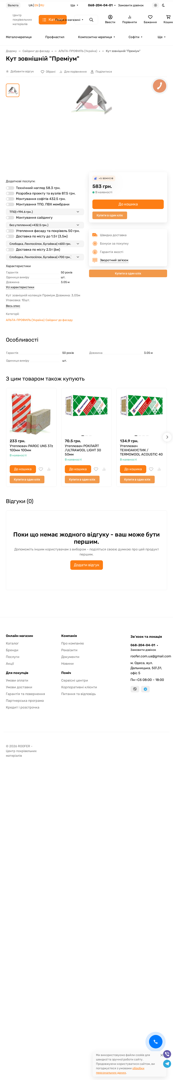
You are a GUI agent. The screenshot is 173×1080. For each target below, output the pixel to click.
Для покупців (17, 673)
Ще (73, 5)
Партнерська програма (25, 701)
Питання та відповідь (78, 694)
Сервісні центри (74, 680)
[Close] (162, 1055)
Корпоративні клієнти (79, 687)
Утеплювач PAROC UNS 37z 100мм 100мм (31, 448)
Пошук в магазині (67, 20)
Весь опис (13, 306)
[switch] (10, 188)
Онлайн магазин (19, 636)
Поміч (66, 673)
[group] (91, 128)
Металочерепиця (19, 37)
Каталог (12, 643)
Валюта (13, 5)
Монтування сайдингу (34, 218)
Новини (67, 664)
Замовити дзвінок (131, 5)
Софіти (134, 37)
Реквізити (69, 650)
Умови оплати (17, 680)
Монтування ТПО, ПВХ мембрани (42, 204)
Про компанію (72, 643)
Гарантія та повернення (25, 694)
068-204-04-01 (100, 5)
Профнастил (54, 37)
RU (42, 5)
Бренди (12, 650)
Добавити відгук (22, 71)
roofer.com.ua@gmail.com (148, 656)
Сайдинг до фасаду (59, 320)
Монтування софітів (41, 199)
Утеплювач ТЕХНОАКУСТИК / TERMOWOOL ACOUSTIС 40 (141, 450)
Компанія (69, 636)
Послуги (12, 657)
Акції (10, 664)
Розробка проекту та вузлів (46, 193)
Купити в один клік (110, 215)
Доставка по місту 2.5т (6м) (38, 250)
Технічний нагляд (38, 188)
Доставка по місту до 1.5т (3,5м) (42, 236)
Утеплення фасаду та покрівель (48, 231)
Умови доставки (19, 687)
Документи (70, 657)
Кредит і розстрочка (22, 707)
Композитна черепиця (95, 37)
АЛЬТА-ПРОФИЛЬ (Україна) (25, 320)
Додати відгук (86, 565)
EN (36, 5)
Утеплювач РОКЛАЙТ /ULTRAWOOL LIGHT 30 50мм (83, 450)
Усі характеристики (20, 287)
